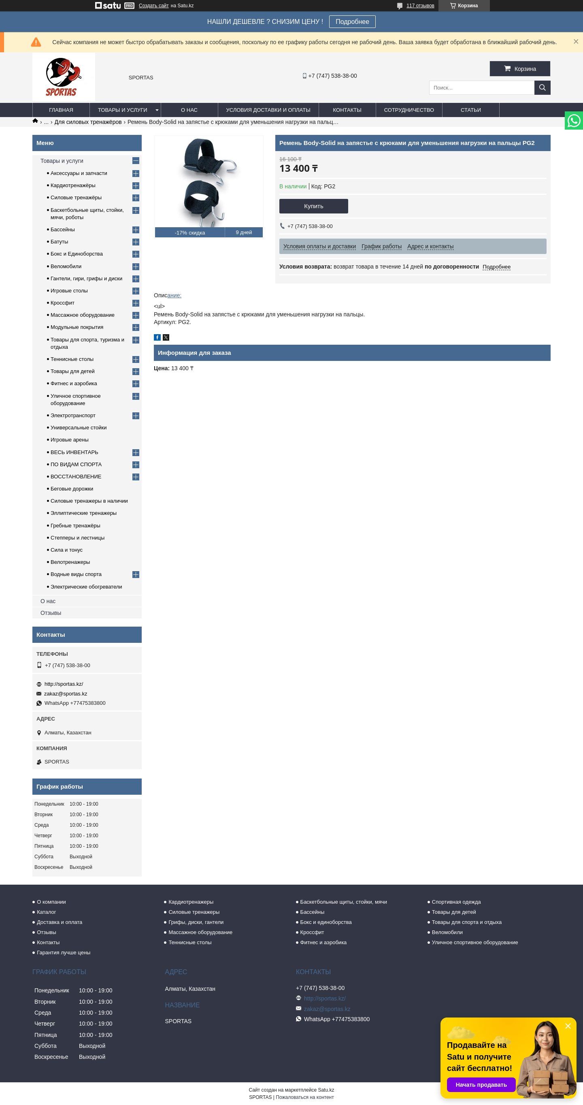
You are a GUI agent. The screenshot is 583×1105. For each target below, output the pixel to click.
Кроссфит (62, 303)
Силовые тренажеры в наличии (89, 501)
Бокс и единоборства (326, 922)
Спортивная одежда (456, 902)
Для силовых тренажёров (88, 122)
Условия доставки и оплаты (268, 110)
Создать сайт (154, 6)
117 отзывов (420, 6)
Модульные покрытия (77, 327)
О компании (51, 902)
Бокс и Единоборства (77, 254)
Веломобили (66, 266)
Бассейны (63, 229)
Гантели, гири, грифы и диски (86, 278)
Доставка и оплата (59, 922)
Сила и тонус (67, 550)
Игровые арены (70, 440)
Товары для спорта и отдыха (467, 922)
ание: (174, 295)
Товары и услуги (122, 110)
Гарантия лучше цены (63, 952)
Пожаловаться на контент (305, 1097)
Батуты (59, 242)
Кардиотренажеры (190, 902)
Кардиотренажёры (73, 185)
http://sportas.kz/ (64, 684)
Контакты (347, 110)
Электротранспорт (73, 415)
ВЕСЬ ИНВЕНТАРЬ (74, 452)
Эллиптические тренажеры (84, 513)
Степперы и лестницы (77, 538)
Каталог (46, 912)
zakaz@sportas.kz (65, 694)
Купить (313, 206)
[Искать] (542, 88)
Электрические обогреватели (86, 587)
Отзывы (50, 613)
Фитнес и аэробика (74, 383)
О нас (189, 110)
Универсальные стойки (79, 428)
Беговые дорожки (72, 489)
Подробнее (352, 21)
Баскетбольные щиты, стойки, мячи (343, 902)
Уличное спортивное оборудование (475, 942)
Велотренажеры (70, 562)
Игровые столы (69, 291)
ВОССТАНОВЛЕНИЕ (76, 477)
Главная (61, 110)
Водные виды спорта (76, 574)
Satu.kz (326, 1090)
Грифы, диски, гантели (195, 922)
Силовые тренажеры (193, 912)
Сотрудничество (409, 110)
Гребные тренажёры (75, 526)
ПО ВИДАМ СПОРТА (76, 464)
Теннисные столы (72, 359)
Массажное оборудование (83, 315)
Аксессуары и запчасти (79, 173)
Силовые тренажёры (76, 197)
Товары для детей (73, 371)
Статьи (471, 110)
